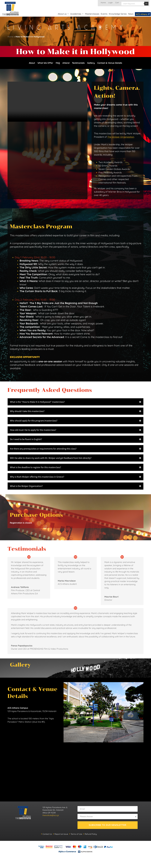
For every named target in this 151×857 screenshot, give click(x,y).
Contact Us (47, 835)
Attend (65, 64)
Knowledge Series (118, 13)
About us (62, 13)
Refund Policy (91, 835)
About (32, 64)
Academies (75, 13)
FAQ (58, 64)
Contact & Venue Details (109, 64)
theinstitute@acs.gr (51, 816)
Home (103, 3)
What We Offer (45, 64)
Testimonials (78, 64)
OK (146, 3)
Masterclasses (92, 13)
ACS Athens (143, 14)
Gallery (91, 64)
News (131, 13)
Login (110, 3)
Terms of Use (76, 835)
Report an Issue (61, 835)
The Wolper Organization (120, 137)
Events (104, 13)
